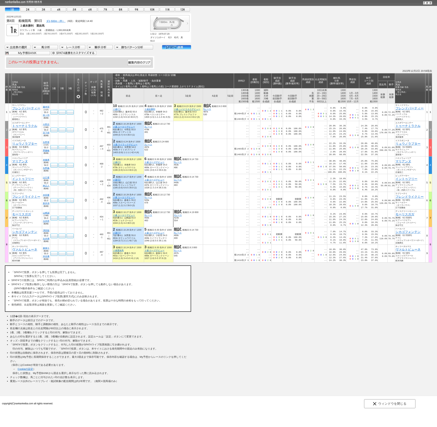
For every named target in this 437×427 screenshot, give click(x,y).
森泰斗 (46, 248)
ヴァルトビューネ (24, 249)
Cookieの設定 (25, 369)
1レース (177, 180)
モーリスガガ (21, 214)
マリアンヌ (20, 161)
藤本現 (46, 107)
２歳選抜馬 (118, 250)
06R (89, 9)
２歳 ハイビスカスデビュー (187, 109)
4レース (177, 233)
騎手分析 (100, 47)
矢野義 (46, 168)
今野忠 (46, 124)
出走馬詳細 (17, 47)
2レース (148, 144)
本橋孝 (46, 160)
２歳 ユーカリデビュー (124, 127)
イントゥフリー (23, 179)
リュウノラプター (24, 143)
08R (120, 9)
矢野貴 (46, 142)
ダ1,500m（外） (56, 21)
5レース (207, 109)
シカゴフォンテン (24, 232)
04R (58, 9)
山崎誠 (46, 213)
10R (151, 9)
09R (136, 9)
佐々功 (46, 115)
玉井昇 (46, 221)
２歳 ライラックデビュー (125, 144)
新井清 (46, 203)
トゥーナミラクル (24, 126)
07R (105, 9)
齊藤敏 (46, 150)
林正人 (46, 185)
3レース (148, 127)
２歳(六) (117, 162)
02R (27, 9)
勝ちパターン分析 (134, 47)
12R (182, 9)
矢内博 (46, 238)
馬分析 (45, 47)
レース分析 (72, 47)
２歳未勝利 (149, 109)
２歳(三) (117, 109)
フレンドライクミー (26, 196)
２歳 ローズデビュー (154, 162)
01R (12, 9)
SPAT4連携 (176, 47)
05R (74, 9)
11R (167, 9)
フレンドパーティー (26, 108)
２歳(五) (117, 180)
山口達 (46, 177)
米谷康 (46, 256)
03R (43, 9)
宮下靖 (46, 132)
